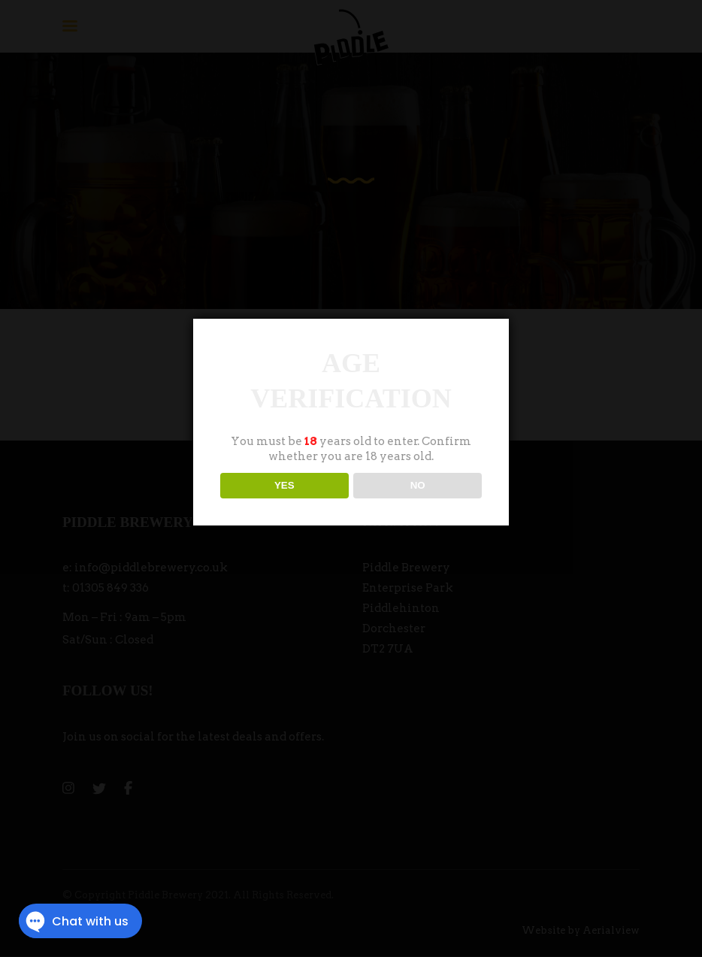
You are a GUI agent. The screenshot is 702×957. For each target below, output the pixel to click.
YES (284, 485)
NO (417, 485)
